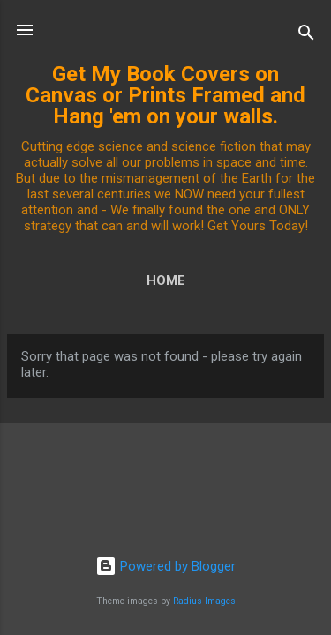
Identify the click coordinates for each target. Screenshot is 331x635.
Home (166, 280)
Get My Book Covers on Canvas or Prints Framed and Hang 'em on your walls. (165, 95)
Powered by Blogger (165, 566)
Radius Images (204, 601)
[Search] (306, 36)
